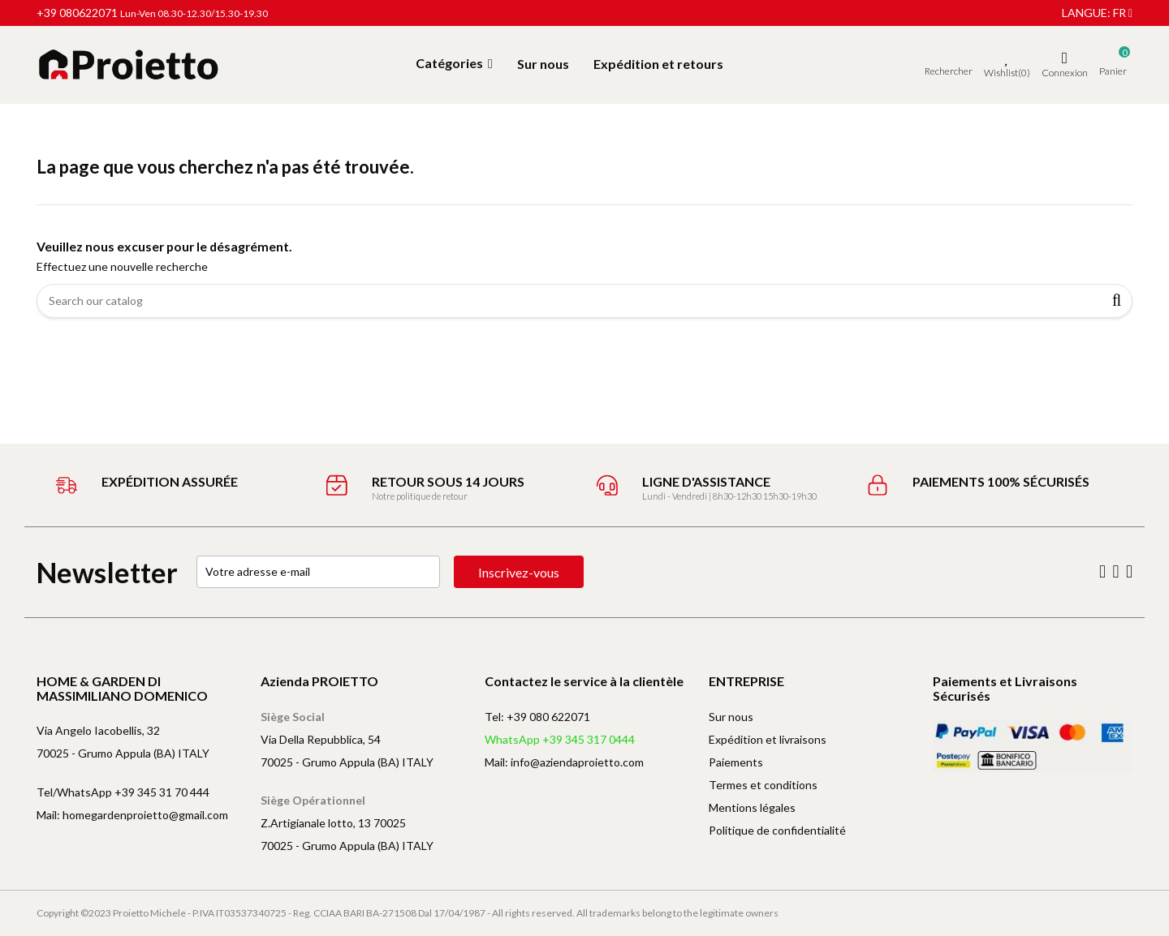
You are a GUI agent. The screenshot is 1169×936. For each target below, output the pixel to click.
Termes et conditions (763, 785)
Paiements (736, 762)
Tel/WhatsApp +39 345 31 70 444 (123, 792)
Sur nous (731, 716)
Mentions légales (752, 807)
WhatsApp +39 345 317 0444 (560, 739)
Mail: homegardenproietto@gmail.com (132, 815)
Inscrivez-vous (518, 572)
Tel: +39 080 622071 (537, 716)
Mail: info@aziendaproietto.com (564, 762)
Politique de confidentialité (777, 830)
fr (1122, 12)
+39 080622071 (77, 12)
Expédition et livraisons (767, 739)
